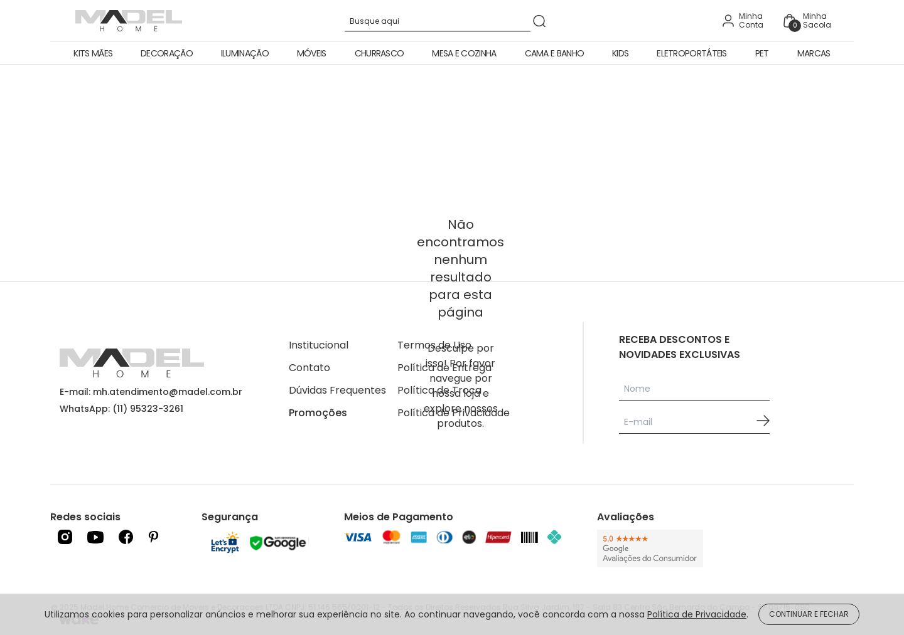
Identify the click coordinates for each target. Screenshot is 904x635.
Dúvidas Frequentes (337, 390)
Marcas (814, 53)
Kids (620, 53)
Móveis (311, 53)
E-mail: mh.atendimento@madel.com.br (151, 392)
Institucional (318, 345)
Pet (762, 53)
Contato (309, 367)
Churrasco (379, 53)
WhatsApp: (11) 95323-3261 (121, 408)
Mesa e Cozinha (464, 53)
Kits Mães (92, 53)
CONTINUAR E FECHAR (809, 614)
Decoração (167, 53)
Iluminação (245, 53)
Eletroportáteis (692, 53)
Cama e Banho (554, 53)
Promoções (318, 413)
